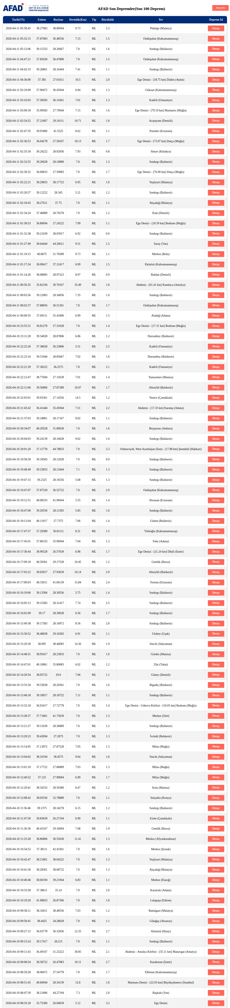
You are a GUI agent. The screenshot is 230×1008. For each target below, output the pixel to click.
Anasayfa (220, 8)
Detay (216, 28)
